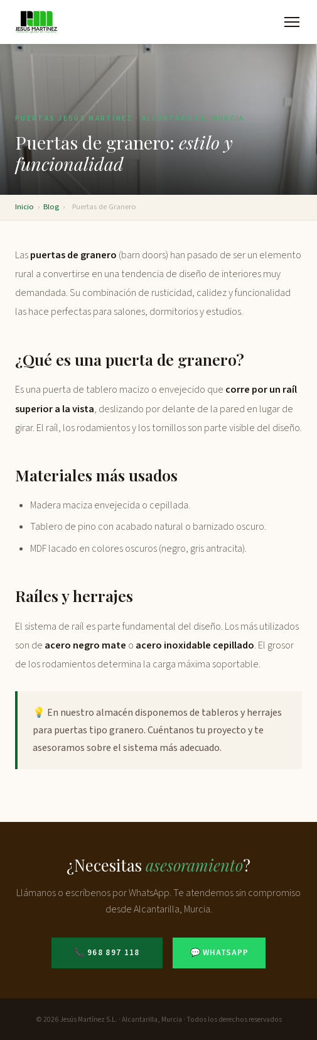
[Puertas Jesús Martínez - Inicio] (36, 22)
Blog (51, 206)
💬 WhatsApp (219, 952)
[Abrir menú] (292, 22)
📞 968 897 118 (107, 952)
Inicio (24, 206)
